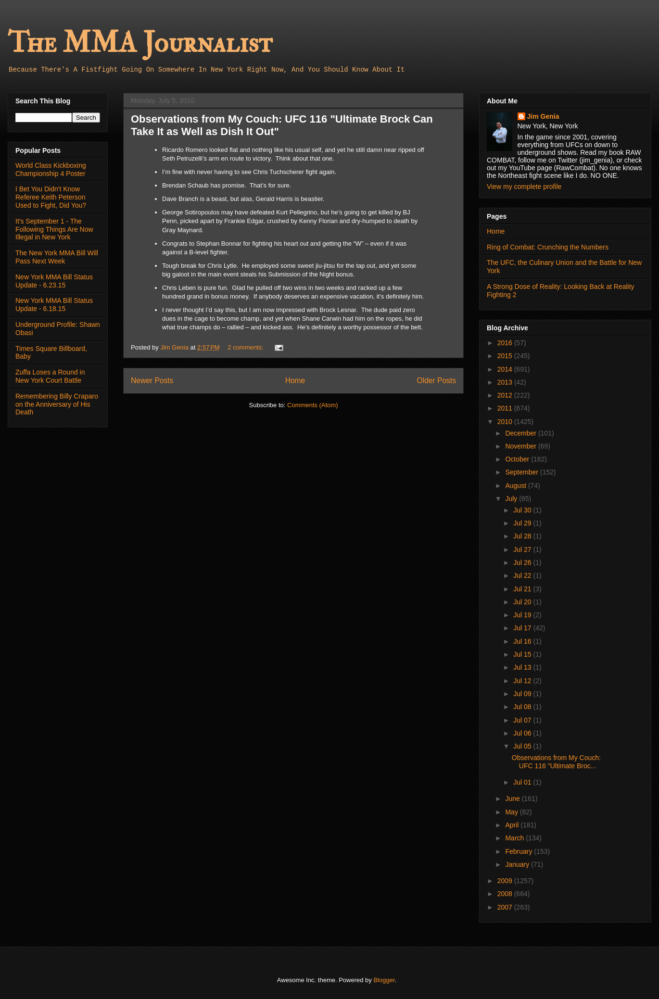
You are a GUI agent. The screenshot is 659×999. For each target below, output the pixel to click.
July (512, 498)
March (515, 838)
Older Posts (436, 380)
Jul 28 (523, 536)
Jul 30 (523, 510)
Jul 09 (523, 694)
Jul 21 (523, 589)
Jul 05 (523, 746)
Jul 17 (523, 628)
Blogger (383, 980)
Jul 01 (523, 782)
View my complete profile (524, 186)
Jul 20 (523, 602)
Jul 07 (523, 720)
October (518, 459)
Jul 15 (523, 654)
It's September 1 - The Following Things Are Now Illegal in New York (54, 229)
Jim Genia (543, 116)
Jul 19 (523, 615)
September (522, 472)
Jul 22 (523, 575)
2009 (505, 881)
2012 (505, 395)
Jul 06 (523, 733)
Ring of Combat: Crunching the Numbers (547, 247)
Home (295, 380)
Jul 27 (523, 549)
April (512, 825)
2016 (505, 343)
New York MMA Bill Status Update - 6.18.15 (54, 304)
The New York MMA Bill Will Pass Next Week (56, 257)
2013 (505, 382)
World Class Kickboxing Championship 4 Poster (50, 169)
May (512, 812)
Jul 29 (523, 523)
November (521, 446)
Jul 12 (523, 681)
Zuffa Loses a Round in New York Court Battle (50, 376)
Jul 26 (523, 562)
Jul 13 (523, 667)
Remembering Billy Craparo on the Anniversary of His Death (56, 404)
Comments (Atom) (312, 405)
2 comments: (246, 347)
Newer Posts (152, 380)
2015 (505, 356)
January (518, 864)
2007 (505, 907)
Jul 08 (523, 707)
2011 (505, 408)
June (513, 798)
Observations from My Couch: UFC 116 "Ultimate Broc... (556, 762)
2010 (505, 421)
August (516, 485)
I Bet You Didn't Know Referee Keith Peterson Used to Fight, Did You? (50, 197)
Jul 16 (523, 641)
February (519, 851)
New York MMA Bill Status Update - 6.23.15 (54, 281)
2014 (505, 369)
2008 (505, 894)
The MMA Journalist (140, 43)
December (521, 433)
